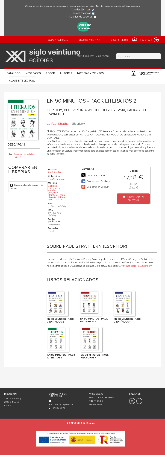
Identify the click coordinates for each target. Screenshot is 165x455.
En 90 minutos (56, 179)
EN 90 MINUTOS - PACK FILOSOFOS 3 (94, 320)
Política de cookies (101, 397)
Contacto (103, 56)
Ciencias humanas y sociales (54, 188)
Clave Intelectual (22, 80)
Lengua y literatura (53, 193)
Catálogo (13, 73)
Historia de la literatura (56, 198)
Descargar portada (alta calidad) (22, 155)
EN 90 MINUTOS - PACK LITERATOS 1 (61, 356)
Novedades (33, 73)
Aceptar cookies (84, 26)
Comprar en (135, 199)
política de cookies (131, 6)
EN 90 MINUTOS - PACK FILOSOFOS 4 (95, 356)
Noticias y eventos (90, 73)
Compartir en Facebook (95, 181)
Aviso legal (96, 394)
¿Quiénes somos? (85, 56)
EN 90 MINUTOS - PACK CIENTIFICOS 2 (61, 320)
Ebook (50, 73)
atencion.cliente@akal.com (61, 404)
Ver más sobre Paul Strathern (136, 266)
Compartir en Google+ (95, 187)
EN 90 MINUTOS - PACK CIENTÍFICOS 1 (128, 320)
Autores (66, 73)
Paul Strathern (61, 123)
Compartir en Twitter (94, 175)
